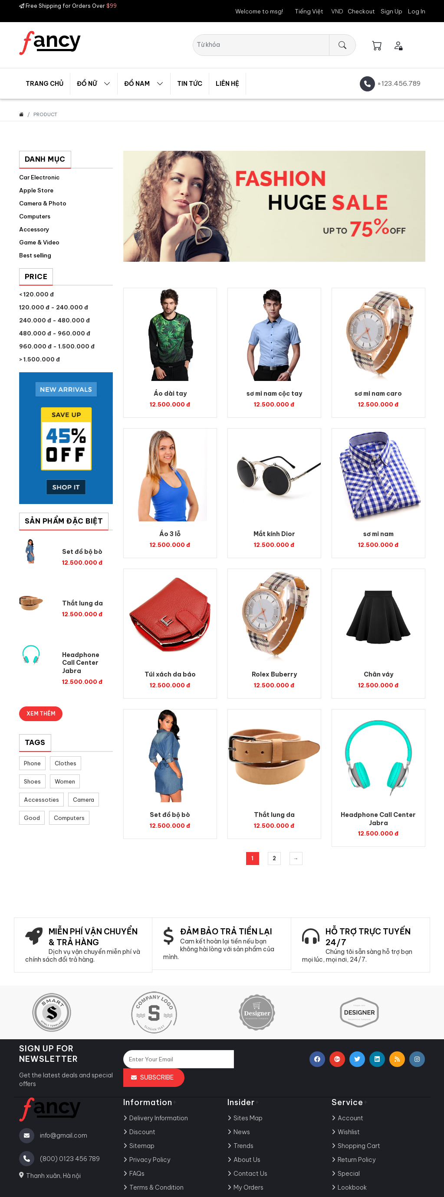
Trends (243, 1146)
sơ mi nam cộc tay (274, 393)
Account (350, 1118)
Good (32, 817)
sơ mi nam (378, 534)
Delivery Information (158, 1118)
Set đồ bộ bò (82, 552)
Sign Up (391, 11)
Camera (83, 799)
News (242, 1132)
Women (65, 781)
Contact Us (250, 1173)
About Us (247, 1160)
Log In (416, 11)
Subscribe (157, 1077)
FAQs (137, 1173)
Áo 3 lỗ (170, 534)
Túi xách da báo (170, 674)
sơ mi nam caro (378, 393)
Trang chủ (44, 84)
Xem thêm (40, 713)
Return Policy (357, 1160)
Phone (32, 763)
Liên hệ (227, 84)
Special (349, 1173)
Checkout (361, 11)
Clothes (65, 763)
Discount (142, 1132)
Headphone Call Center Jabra (80, 663)
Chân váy (378, 674)
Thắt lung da (82, 603)
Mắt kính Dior (274, 534)
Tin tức (189, 84)
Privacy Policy (150, 1160)
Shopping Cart (359, 1146)
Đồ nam (137, 84)
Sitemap (142, 1146)
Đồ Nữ (87, 84)
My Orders (248, 1187)
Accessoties (41, 799)
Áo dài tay (170, 393)
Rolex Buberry (274, 674)
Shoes (32, 781)
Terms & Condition (156, 1187)
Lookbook (352, 1187)
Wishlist (349, 1132)
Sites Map (248, 1118)
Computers (69, 817)
